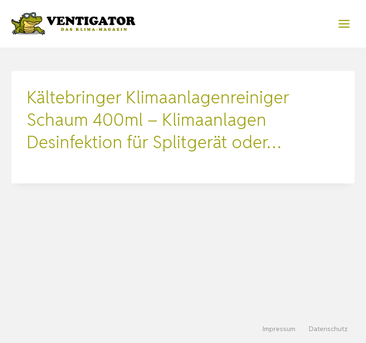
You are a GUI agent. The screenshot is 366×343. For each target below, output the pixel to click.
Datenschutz (328, 328)
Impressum (279, 328)
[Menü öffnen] (344, 23)
